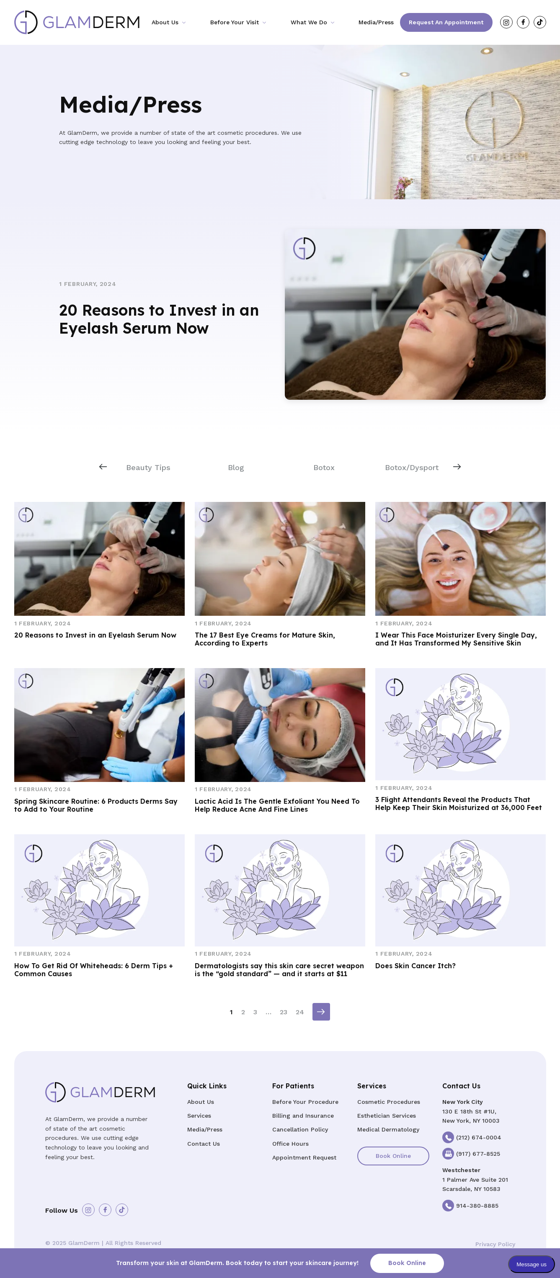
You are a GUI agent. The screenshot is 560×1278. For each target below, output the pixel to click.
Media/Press (376, 22)
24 (300, 1012)
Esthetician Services (386, 1115)
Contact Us (203, 1143)
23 (283, 1012)
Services (199, 1115)
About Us (165, 22)
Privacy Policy (495, 1244)
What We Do (309, 22)
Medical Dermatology (388, 1129)
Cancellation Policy (300, 1129)
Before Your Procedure (305, 1101)
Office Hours (290, 1143)
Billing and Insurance (303, 1115)
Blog (236, 467)
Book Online (393, 1155)
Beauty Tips (148, 467)
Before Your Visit (234, 22)
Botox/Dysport (412, 467)
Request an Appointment (446, 22)
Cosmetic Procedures (388, 1101)
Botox (324, 467)
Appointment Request (304, 1157)
